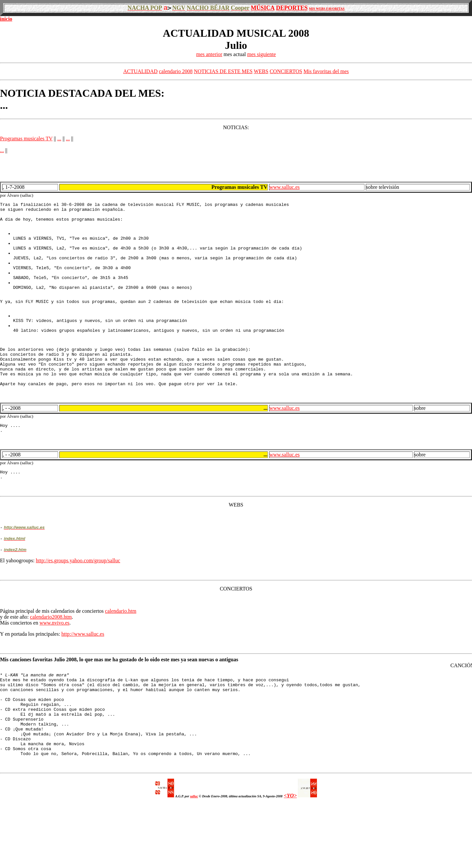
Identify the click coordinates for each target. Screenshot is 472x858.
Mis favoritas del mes (326, 71)
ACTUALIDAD (140, 71)
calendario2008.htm (51, 654)
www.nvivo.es (54, 660)
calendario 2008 (176, 71)
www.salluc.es (284, 187)
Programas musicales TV (26, 138)
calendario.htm (120, 648)
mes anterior (209, 54)
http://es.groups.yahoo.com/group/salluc (78, 598)
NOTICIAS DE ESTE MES (223, 71)
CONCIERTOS (286, 71)
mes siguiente (261, 54)
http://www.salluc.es (82, 671)
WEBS (261, 71)
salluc (194, 850)
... (59, 138)
